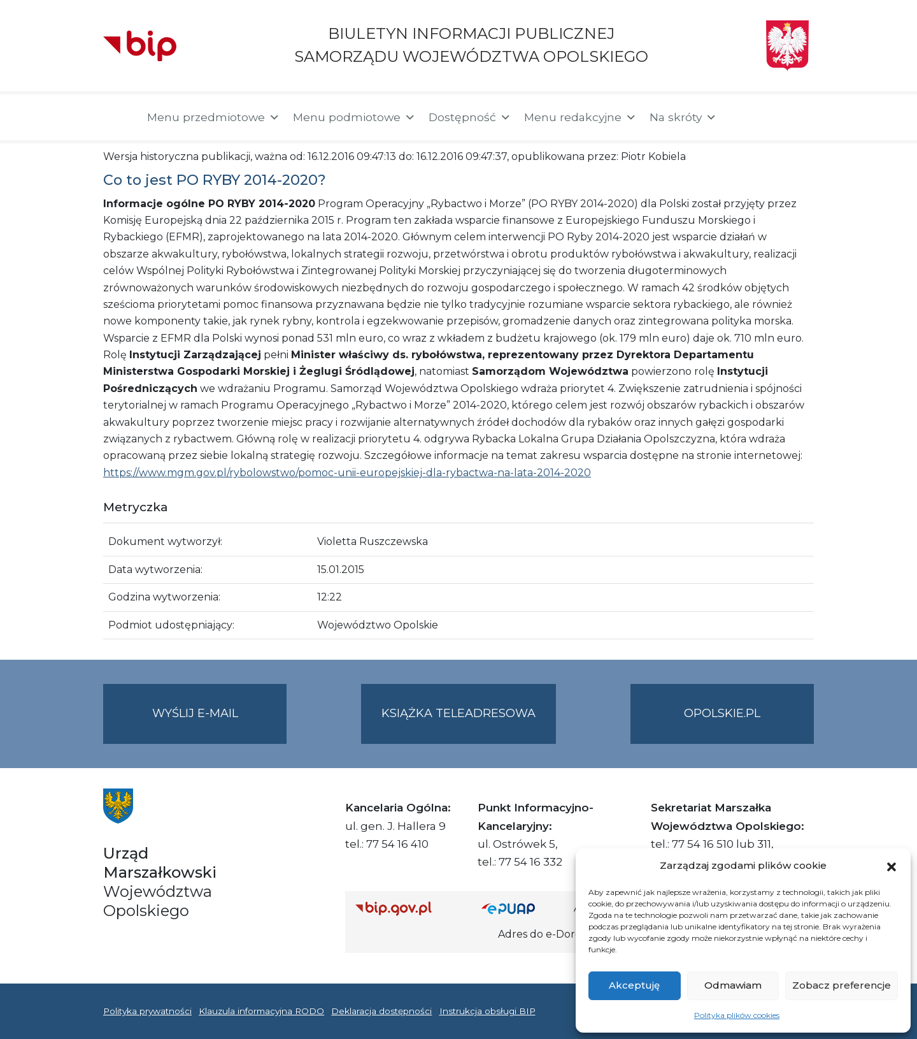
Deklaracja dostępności (381, 1011)
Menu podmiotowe (354, 117)
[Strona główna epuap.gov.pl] (522, 908)
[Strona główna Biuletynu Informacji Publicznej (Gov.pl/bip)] (408, 908)
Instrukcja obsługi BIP (487, 1011)
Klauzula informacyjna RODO (261, 1011)
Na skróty (683, 117)
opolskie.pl (722, 713)
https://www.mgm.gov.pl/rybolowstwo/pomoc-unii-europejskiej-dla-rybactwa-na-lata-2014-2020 (347, 473)
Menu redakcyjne (580, 117)
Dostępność (470, 117)
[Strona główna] (118, 117)
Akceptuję (634, 985)
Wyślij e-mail (219, 724)
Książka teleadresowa (458, 713)
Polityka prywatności (147, 1011)
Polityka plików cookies (736, 1015)
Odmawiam (733, 985)
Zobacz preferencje (841, 985)
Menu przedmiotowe (213, 117)
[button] (891, 865)
